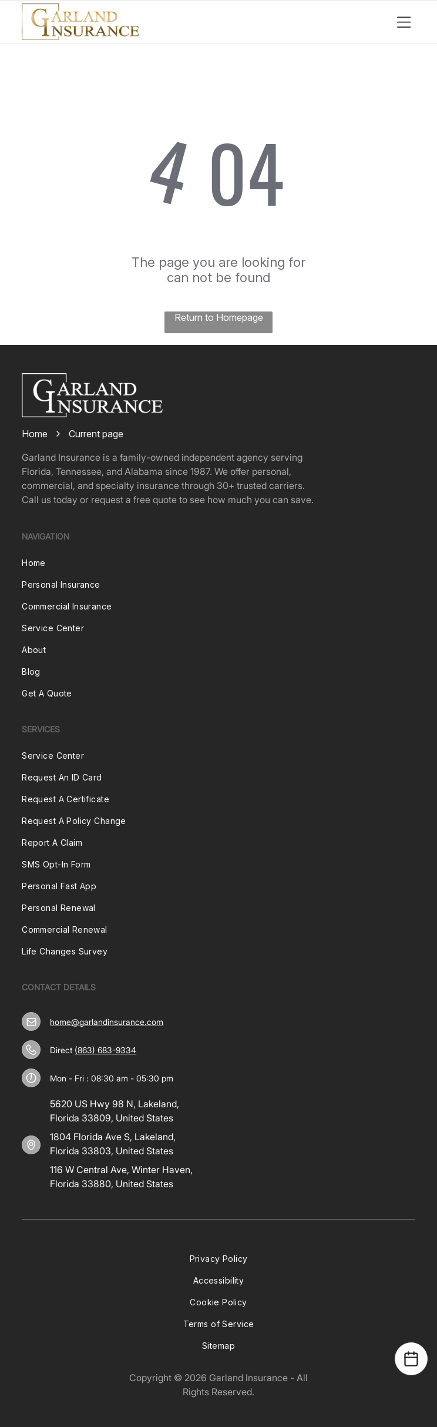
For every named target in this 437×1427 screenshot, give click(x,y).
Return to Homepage (218, 317)
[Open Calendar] (411, 1358)
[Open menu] (404, 21)
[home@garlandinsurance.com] (31, 1022)
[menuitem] (218, 563)
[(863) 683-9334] (31, 1049)
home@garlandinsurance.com (106, 1022)
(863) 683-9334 (105, 1050)
